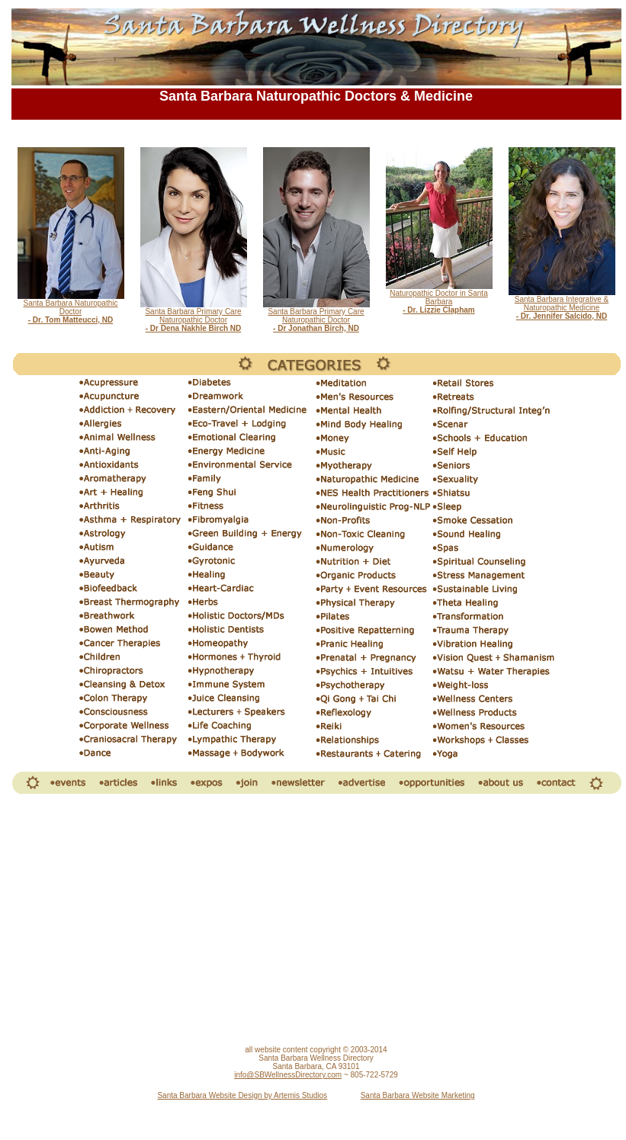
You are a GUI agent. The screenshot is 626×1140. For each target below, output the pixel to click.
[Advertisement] (316, 920)
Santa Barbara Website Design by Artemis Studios (242, 1095)
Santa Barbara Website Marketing (418, 1095)
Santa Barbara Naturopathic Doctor (71, 308)
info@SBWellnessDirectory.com (288, 1075)
